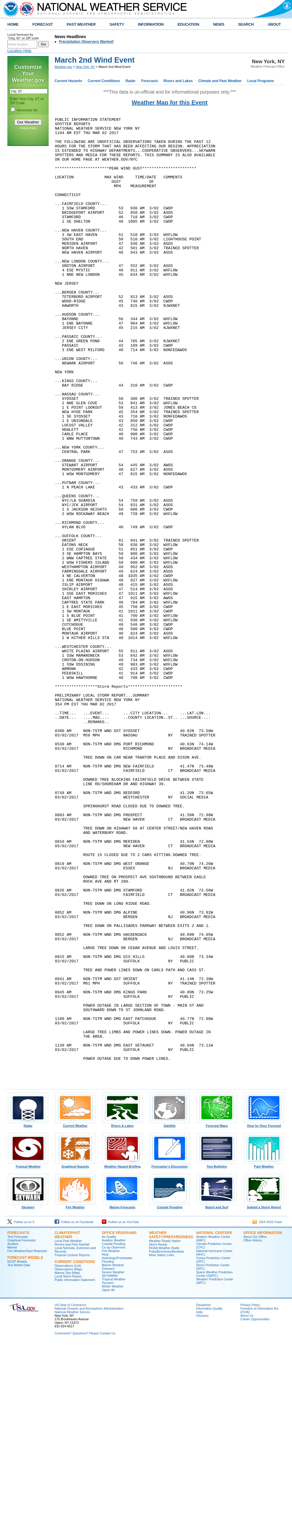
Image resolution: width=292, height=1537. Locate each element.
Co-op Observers (114, 1440)
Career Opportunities (255, 1512)
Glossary (202, 1508)
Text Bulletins (217, 1358)
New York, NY (85, 67)
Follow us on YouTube (120, 1415)
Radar (131, 81)
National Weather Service (72, 1505)
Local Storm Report (68, 1469)
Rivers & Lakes (122, 1317)
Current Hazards (68, 81)
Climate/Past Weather (67, 1428)
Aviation (13, 1437)
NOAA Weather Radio (164, 1441)
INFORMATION (151, 24)
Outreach (108, 1461)
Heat (105, 1447)
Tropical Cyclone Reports (72, 1448)
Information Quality (209, 1501)
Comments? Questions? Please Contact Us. (85, 1526)
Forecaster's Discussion (170, 1358)
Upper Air (108, 1483)
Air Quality (109, 1430)
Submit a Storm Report (264, 1399)
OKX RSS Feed (267, 1415)
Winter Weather (113, 1479)
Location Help (19, 50)
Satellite (170, 1317)
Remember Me (27, 110)
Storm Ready (158, 1437)
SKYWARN (109, 1469)
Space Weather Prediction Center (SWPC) (214, 1467)
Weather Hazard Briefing (122, 1358)
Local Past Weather (68, 1434)
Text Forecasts (17, 1430)
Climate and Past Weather (220, 81)
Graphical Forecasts (21, 1433)
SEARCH (246, 24)
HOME (13, 24)
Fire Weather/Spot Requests (27, 1444)
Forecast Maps (217, 1317)
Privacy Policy (28, 128)
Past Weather (264, 1358)
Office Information (262, 1426)
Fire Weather (75, 1399)
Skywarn (28, 1399)
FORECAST (42, 24)
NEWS (218, 24)
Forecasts (149, 81)
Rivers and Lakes (178, 81)
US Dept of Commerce (70, 1498)
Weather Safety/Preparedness (171, 1428)
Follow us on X (21, 1415)
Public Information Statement (75, 1473)
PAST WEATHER (81, 24)
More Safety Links (161, 1448)
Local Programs (260, 81)
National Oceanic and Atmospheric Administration (89, 1501)
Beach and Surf (217, 1399)
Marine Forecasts (122, 1399)
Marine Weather (113, 1458)
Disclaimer (203, 1498)
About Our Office (255, 1430)
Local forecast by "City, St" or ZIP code (23, 36)
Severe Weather (113, 1465)
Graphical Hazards (75, 1358)
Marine (12, 1440)
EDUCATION (188, 24)
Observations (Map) (68, 1462)
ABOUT (274, 24)
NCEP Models (17, 1454)
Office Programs (119, 1426)
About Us (246, 1508)
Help (199, 1505)
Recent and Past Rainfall (72, 1437)
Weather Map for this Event (169, 102)
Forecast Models (25, 1451)
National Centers (214, 1426)
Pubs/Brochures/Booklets (166, 1444)
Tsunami (108, 1476)
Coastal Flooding (170, 1399)
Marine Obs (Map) (67, 1466)
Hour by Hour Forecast (264, 1317)
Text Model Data (18, 1458)
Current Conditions (104, 81)
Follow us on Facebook (74, 1415)
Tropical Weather (28, 1358)
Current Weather (75, 1317)
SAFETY (116, 24)
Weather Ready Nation (165, 1434)
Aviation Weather (114, 1433)
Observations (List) (68, 1459)
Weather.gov (63, 67)
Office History (252, 1433)
